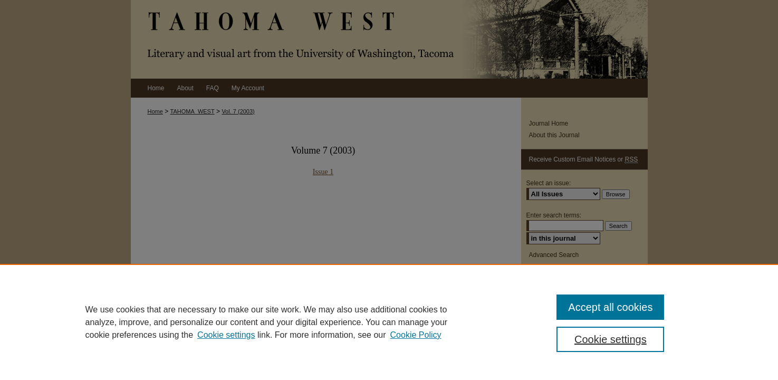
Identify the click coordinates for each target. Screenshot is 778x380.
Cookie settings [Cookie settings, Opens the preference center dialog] (610, 339)
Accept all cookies (610, 307)
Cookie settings (226, 334)
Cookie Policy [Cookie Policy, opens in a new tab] (415, 334)
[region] (389, 322)
